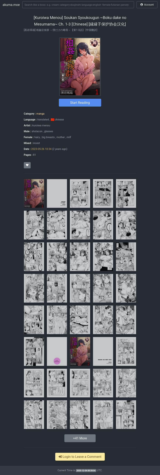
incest (36, 143)
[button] (147, 4)
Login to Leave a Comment (80, 457)
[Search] (78, 4)
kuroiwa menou (41, 125)
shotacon (37, 131)
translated (43, 119)
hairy (37, 137)
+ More (80, 438)
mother (61, 137)
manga (40, 113)
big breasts (48, 137)
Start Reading (80, 103)
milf (69, 137)
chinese (57, 119)
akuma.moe (11, 5)
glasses (48, 131)
